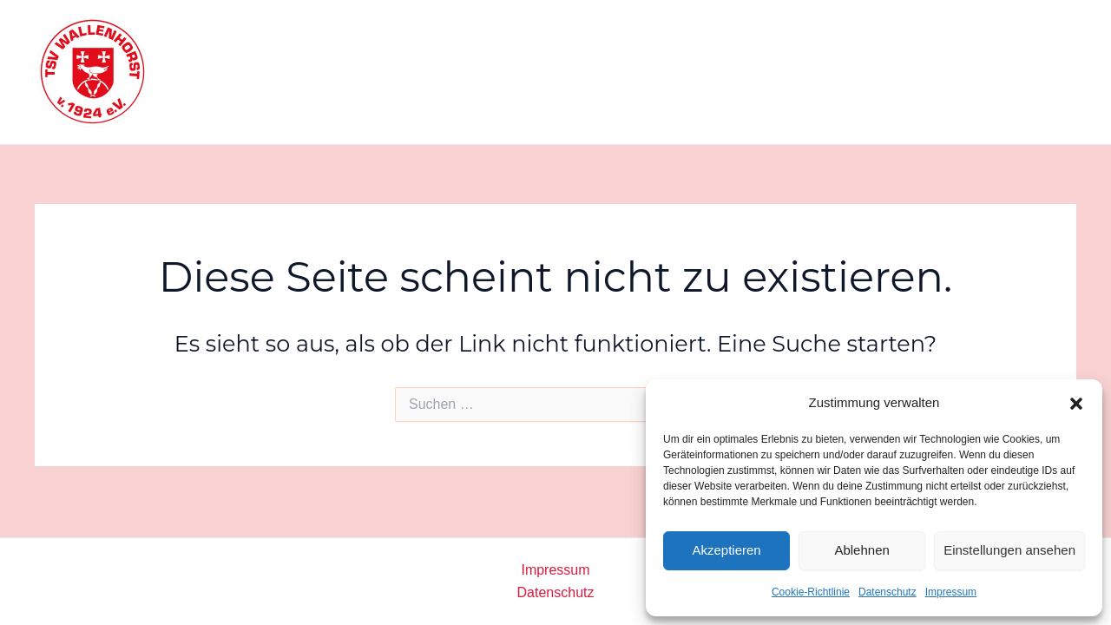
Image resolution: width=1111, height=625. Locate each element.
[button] (1076, 403)
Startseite (501, 71)
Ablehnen (861, 550)
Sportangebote (611, 71)
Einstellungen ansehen (1009, 550)
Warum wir (724, 71)
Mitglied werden (839, 71)
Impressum (950, 592)
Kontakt (946, 71)
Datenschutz (887, 592)
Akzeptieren (726, 550)
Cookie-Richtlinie (811, 592)
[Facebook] (1019, 72)
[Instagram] (1060, 72)
